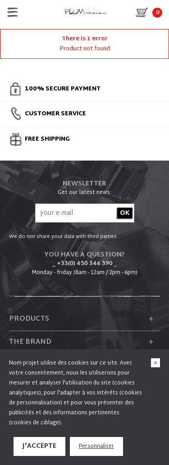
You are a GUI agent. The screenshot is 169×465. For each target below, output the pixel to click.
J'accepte (39, 446)
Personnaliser (96, 446)
